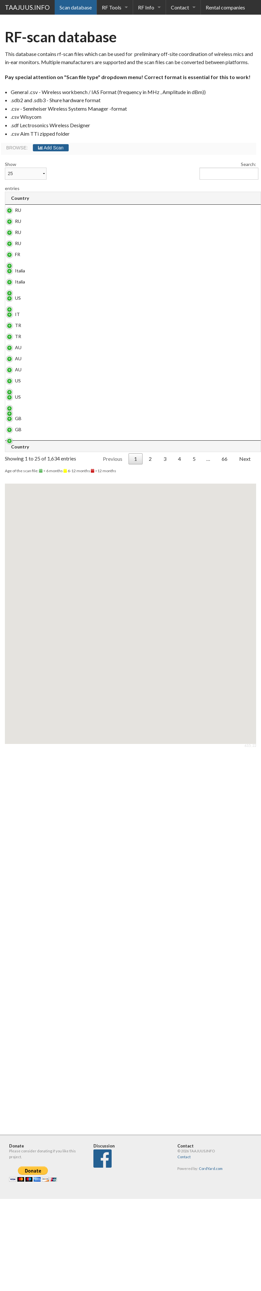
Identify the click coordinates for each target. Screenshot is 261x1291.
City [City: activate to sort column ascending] (45, 198)
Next (245, 851)
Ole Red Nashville (76, 670)
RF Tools (111, 7)
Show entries (26, 176)
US (18, 403)
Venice (74, 443)
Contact (180, 7)
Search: (227, 170)
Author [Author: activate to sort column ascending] (247, 198)
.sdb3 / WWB (187, 213)
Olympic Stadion (75, 761)
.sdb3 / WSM (187, 241)
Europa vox (78, 313)
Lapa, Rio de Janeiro (79, 693)
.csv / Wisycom (189, 567)
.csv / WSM (185, 366)
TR (18, 471)
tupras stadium (75, 521)
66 (224, 851)
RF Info (146, 7)
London (75, 787)
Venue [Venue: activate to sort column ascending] (76, 198)
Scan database (76, 7)
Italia (20, 347)
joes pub (76, 330)
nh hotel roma (81, 347)
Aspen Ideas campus (80, 406)
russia (73, 261)
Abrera (74, 730)
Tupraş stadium (75, 474)
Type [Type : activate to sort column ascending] (188, 198)
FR (17, 313)
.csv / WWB (186, 349)
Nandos (75, 426)
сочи (72, 290)
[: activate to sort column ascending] (169, 198)
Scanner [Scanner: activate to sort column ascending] (217, 198)
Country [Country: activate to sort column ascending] (20, 198)
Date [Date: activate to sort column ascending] (149, 198)
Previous (112, 851)
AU (18, 564)
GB (18, 787)
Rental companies (225, 7)
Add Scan (50, 147)
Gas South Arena (78, 383)
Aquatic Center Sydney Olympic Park (80, 572)
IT (17, 443)
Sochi (72, 210)
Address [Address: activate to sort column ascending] (115, 198)
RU (18, 210)
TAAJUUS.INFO (27, 7)
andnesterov (80, 238)
